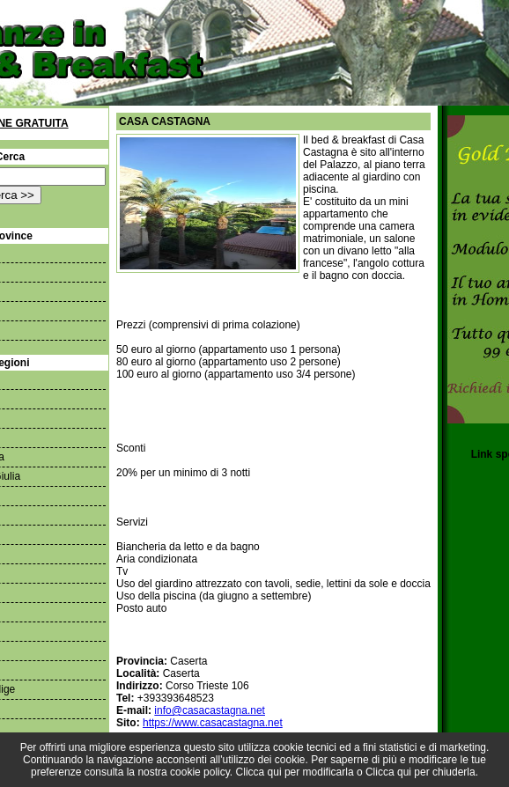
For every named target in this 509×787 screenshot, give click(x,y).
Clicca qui (259, 772)
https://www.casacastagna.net (213, 723)
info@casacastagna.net (209, 710)
